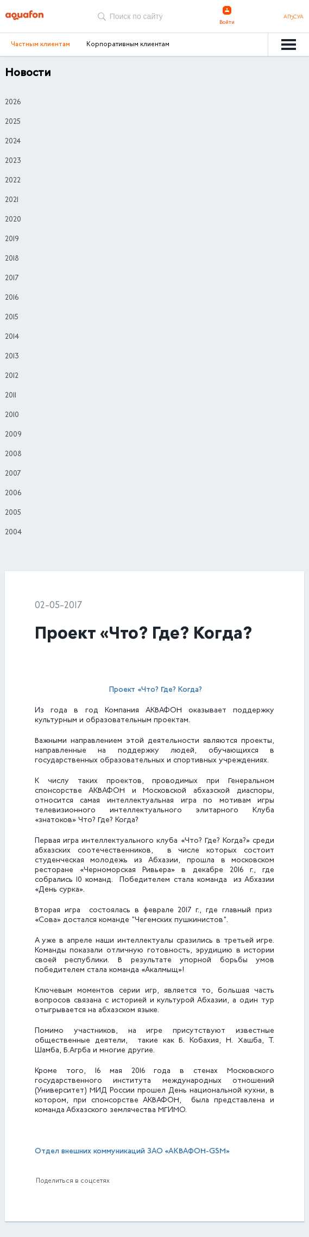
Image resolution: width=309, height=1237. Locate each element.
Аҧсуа (293, 17)
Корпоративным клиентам (127, 44)
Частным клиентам (40, 44)
